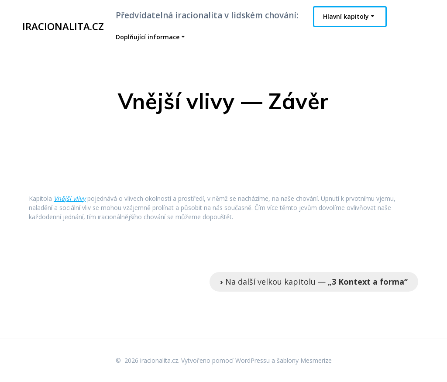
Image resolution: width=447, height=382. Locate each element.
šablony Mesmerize (304, 360)
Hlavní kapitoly (346, 16)
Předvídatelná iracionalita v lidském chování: (207, 15)
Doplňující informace (147, 37)
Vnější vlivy (70, 198)
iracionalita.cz (63, 26)
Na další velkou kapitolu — (314, 281)
